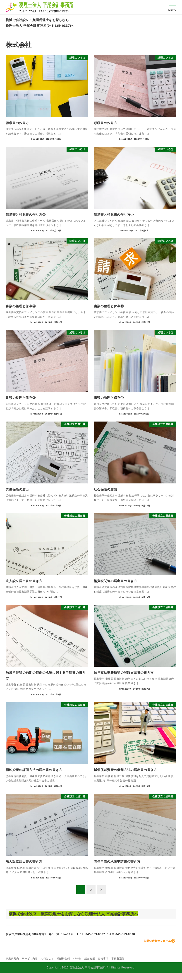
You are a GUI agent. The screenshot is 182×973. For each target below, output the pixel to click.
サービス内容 (30, 958)
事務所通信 (118, 958)
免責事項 (103, 958)
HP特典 (77, 958)
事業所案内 (12, 958)
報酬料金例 (63, 958)
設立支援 (89, 958)
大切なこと (47, 958)
